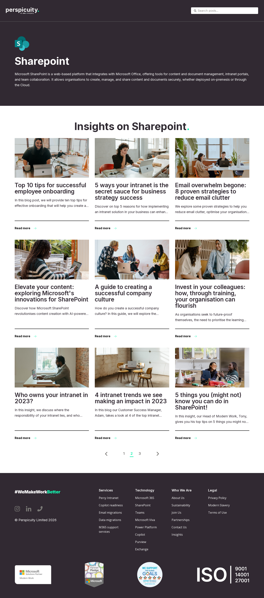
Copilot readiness (111, 505)
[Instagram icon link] (17, 508)
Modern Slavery (219, 505)
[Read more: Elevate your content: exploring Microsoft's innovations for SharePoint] (52, 289)
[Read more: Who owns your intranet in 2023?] (52, 394)
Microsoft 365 (144, 498)
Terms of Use (217, 513)
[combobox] (224, 10)
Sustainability (181, 505)
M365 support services (108, 529)
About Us (178, 498)
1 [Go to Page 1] (124, 453)
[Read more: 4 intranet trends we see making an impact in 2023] (132, 394)
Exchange (141, 549)
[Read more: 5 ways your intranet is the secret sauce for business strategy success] (132, 184)
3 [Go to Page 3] (140, 453)
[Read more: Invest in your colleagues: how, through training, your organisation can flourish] (212, 289)
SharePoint (143, 505)
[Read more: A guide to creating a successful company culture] (132, 289)
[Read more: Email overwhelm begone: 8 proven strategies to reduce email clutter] (212, 184)
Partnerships (181, 520)
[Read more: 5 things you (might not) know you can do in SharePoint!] (212, 394)
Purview (140, 542)
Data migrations (110, 520)
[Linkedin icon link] (28, 508)
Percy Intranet (108, 498)
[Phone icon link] (40, 508)
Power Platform (146, 527)
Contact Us (179, 527)
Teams (139, 513)
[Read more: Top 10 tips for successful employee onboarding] (52, 184)
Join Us (176, 513)
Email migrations (110, 513)
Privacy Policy (217, 498)
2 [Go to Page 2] (132, 453)
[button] (106, 453)
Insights (177, 535)
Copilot (140, 535)
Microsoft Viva (145, 520)
